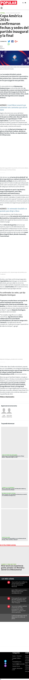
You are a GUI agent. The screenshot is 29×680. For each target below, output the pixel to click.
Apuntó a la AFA (6, 537)
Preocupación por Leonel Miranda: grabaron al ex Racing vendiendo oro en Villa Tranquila (19, 600)
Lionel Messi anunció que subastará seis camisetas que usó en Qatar (13, 107)
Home (14, 656)
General (14, 666)
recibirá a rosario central (9, 493)
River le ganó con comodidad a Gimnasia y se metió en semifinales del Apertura (14, 495)
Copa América (4, 416)
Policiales (14, 662)
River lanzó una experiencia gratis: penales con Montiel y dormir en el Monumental (12, 568)
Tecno (18, 666)
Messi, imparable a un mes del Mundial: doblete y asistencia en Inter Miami (14, 489)
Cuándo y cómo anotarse (8, 564)
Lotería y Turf (14, 669)
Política (18, 658)
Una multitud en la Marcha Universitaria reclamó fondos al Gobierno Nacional (19, 584)
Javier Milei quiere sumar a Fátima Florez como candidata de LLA (19, 591)
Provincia (19, 656)
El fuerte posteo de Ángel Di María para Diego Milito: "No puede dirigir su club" (13, 457)
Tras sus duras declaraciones (9, 455)
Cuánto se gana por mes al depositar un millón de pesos (19, 617)
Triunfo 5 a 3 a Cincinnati (8, 487)
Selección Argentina (9, 416)
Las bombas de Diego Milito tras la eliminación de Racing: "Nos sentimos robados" (14, 539)
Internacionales (21, 664)
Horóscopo (19, 668)
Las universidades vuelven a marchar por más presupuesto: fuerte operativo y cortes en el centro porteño (19, 609)
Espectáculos (15, 664)
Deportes (19, 662)
